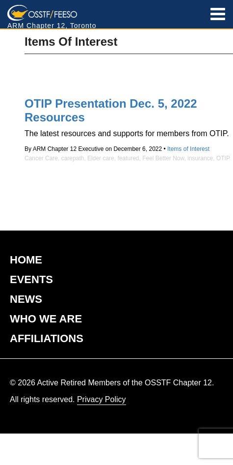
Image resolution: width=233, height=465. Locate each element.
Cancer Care (41, 158)
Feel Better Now (163, 158)
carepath (72, 158)
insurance (200, 158)
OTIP (223, 158)
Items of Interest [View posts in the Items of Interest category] (188, 148)
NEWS (26, 299)
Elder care (100, 158)
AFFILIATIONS (46, 338)
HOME (26, 260)
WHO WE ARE (46, 319)
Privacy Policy (101, 399)
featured (128, 158)
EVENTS (31, 279)
